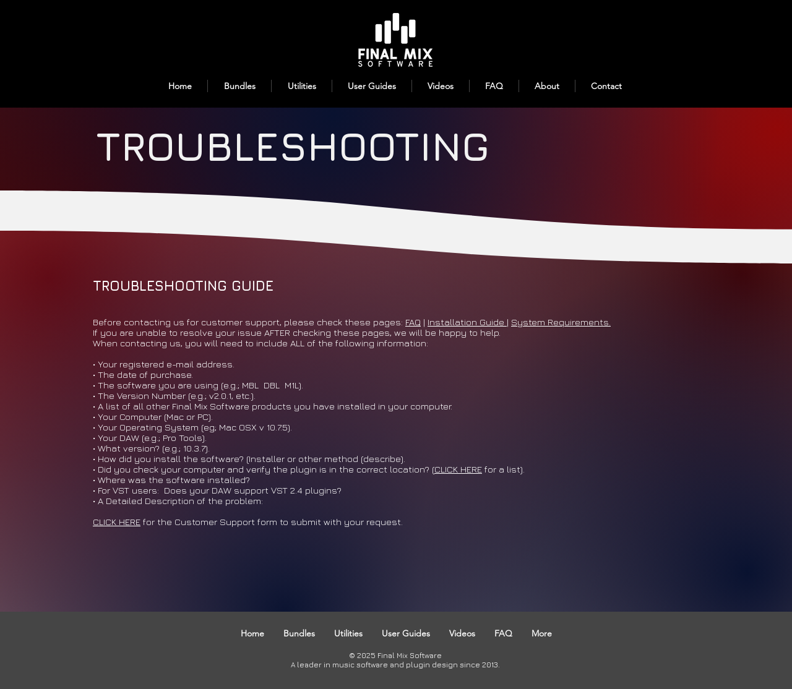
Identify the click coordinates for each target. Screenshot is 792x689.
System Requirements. (561, 322)
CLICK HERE (458, 469)
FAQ (413, 322)
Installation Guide (467, 322)
